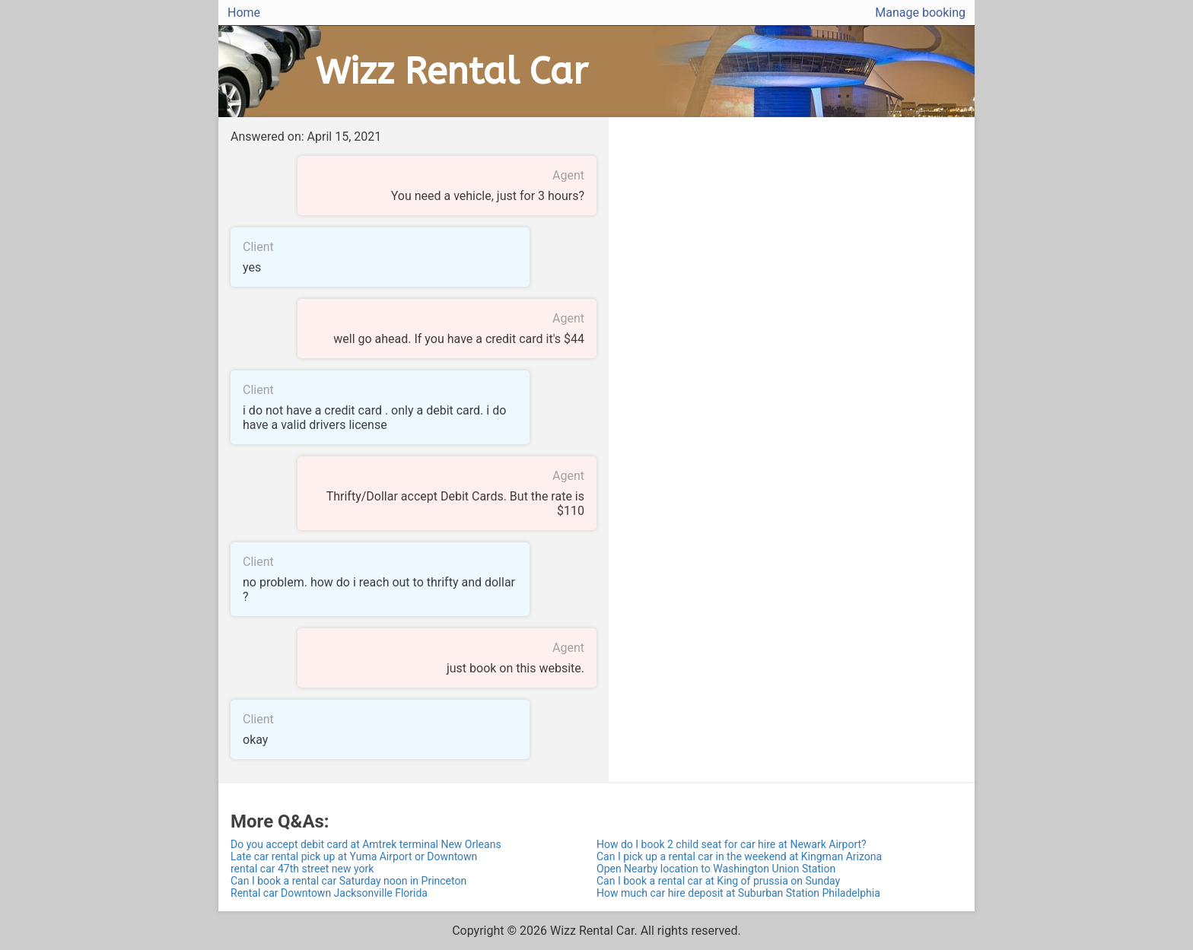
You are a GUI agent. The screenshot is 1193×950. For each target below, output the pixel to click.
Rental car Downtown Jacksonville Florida (329, 893)
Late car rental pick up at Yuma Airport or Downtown (354, 856)
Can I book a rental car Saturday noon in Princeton (348, 881)
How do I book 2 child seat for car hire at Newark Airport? (731, 844)
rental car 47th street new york (302, 869)
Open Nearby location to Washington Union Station (715, 869)
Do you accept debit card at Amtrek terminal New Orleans (366, 844)
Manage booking (920, 12)
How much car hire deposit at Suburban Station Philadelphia (738, 893)
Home (243, 12)
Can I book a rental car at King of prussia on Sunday (718, 881)
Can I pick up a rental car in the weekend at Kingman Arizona (739, 856)
